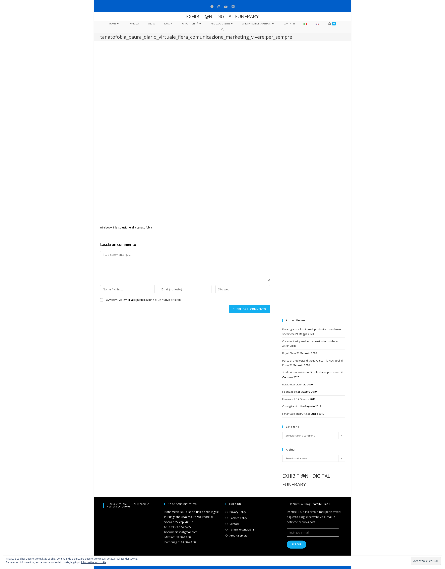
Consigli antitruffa (293, 406)
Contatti (234, 524)
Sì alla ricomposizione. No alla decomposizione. (311, 372)
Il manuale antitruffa (294, 413)
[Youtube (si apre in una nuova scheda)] (226, 6)
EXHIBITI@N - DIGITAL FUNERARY (222, 16)
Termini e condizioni (242, 529)
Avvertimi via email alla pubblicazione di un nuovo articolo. (143, 300)
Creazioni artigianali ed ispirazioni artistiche (308, 341)
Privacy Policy (238, 512)
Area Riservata (239, 535)
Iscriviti (296, 544)
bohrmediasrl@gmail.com (180, 532)
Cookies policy (238, 518)
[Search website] (222, 30)
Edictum (287, 384)
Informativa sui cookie (93, 562)
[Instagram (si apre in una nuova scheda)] (218, 6)
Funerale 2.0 (289, 399)
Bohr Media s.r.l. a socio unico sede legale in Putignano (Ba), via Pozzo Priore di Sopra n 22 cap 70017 (191, 517)
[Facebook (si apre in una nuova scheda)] (211, 6)
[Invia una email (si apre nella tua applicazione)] (233, 6)
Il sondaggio (289, 391)
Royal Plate (289, 353)
